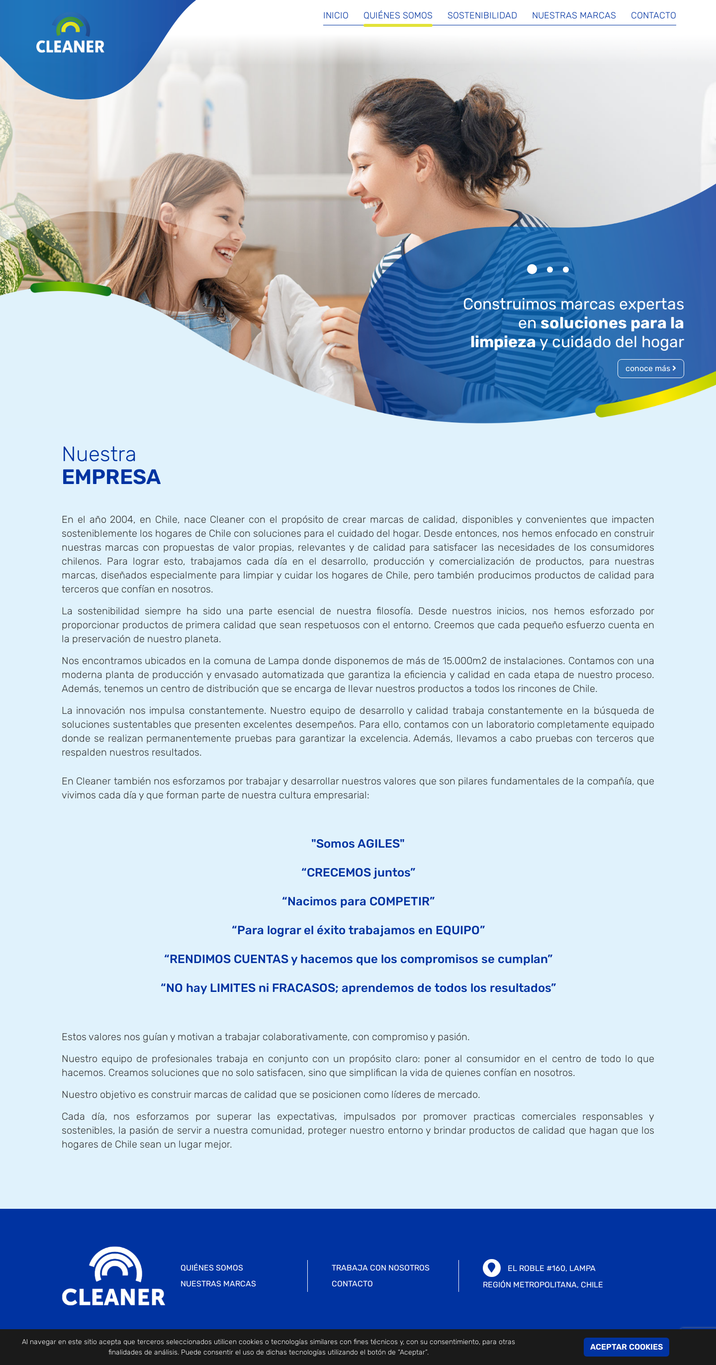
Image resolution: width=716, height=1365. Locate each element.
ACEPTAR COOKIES (626, 1347)
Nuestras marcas (574, 16)
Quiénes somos (398, 16)
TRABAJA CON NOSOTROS (381, 1267)
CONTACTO (352, 1283)
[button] (532, 269)
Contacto (653, 16)
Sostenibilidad (482, 16)
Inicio (336, 16)
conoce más (651, 368)
